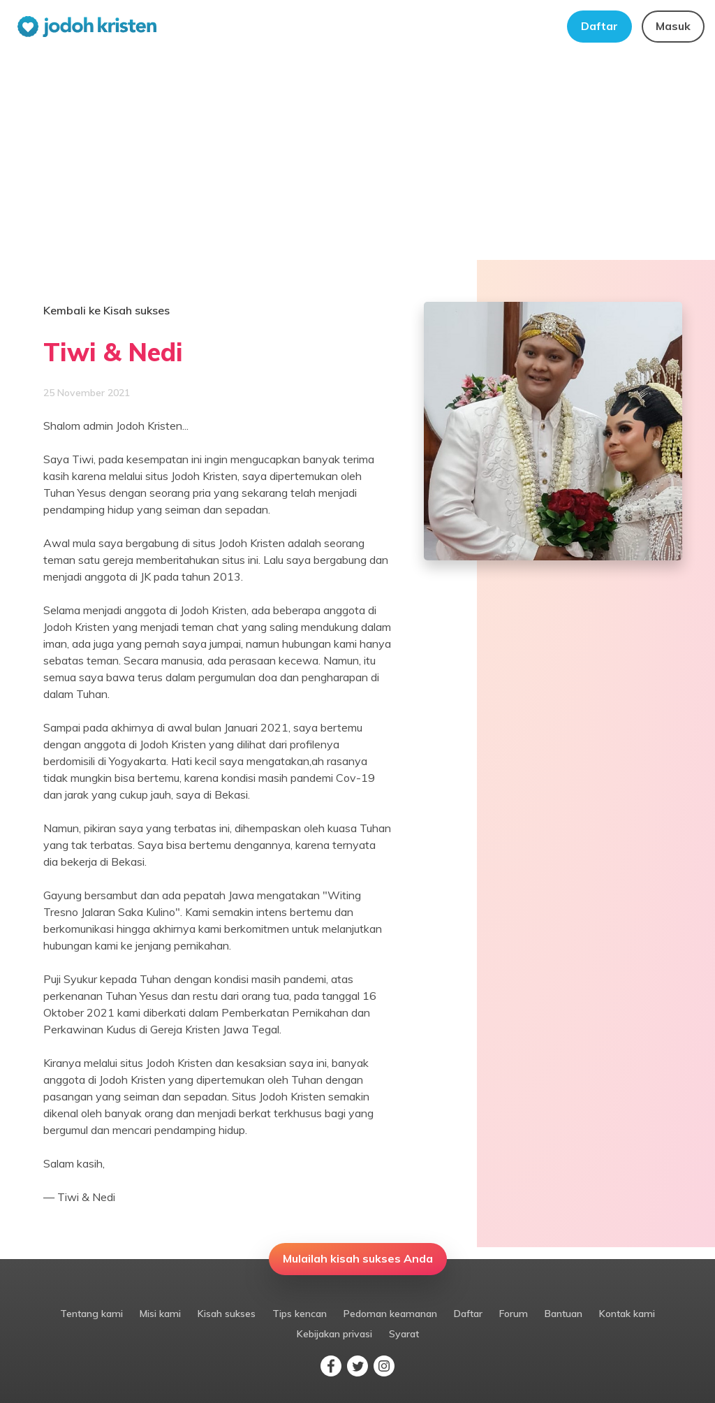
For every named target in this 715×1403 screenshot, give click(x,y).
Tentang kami (91, 1313)
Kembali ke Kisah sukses (106, 310)
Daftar (599, 26)
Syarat (404, 1334)
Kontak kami (627, 1313)
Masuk (673, 26)
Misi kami (160, 1313)
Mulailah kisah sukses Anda (358, 1258)
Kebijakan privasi (334, 1334)
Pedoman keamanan (390, 1313)
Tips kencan (299, 1313)
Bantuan (563, 1313)
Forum (513, 1313)
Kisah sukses (227, 1313)
